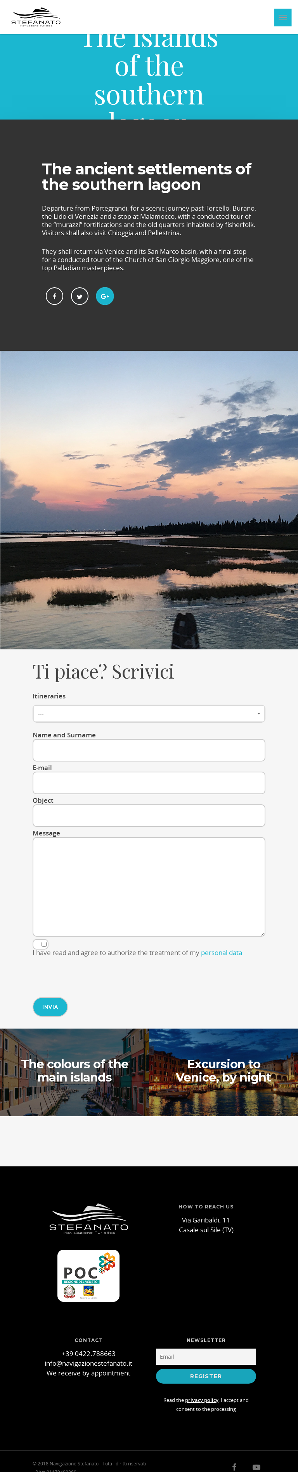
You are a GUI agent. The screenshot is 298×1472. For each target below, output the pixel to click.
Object (149, 811)
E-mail (149, 778)
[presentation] (92, 973)
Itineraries (149, 707)
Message (149, 883)
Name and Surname (149, 746)
